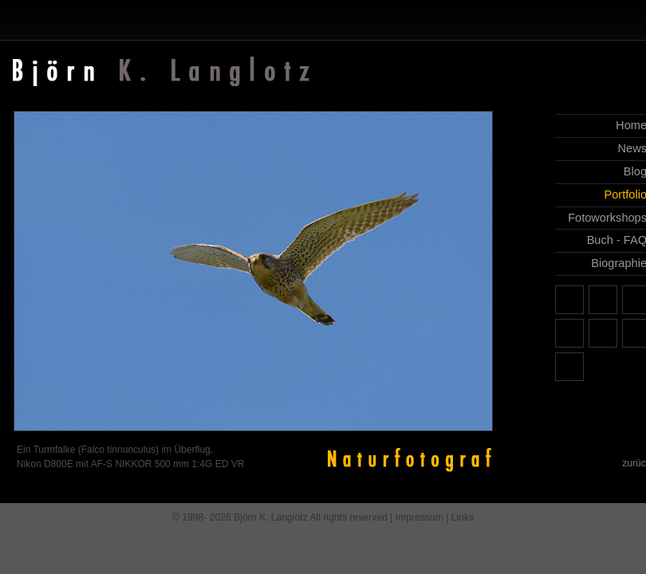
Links (462, 517)
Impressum (419, 517)
